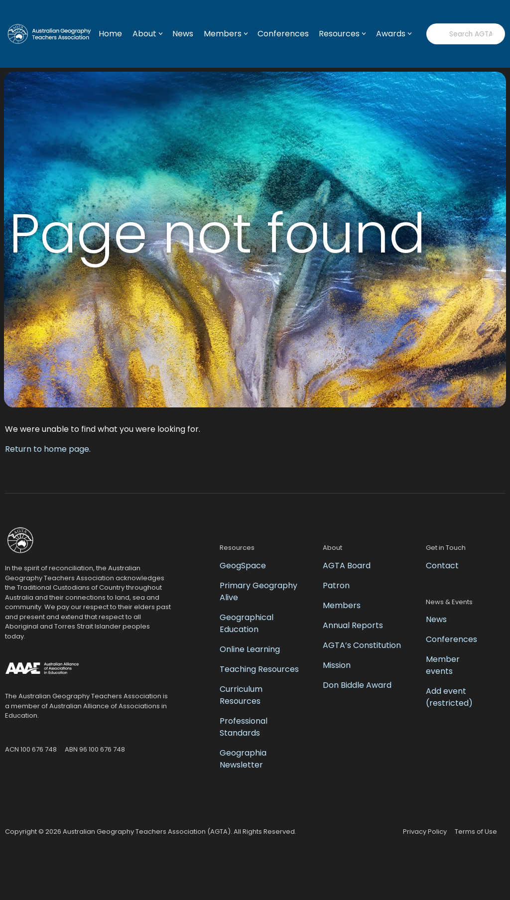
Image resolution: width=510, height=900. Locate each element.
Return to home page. (48, 449)
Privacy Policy (425, 831)
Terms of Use (476, 831)
